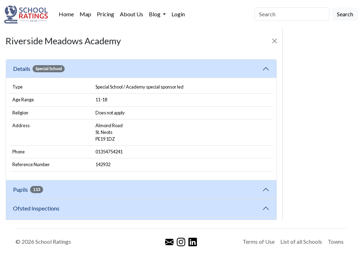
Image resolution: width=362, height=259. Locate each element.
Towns (336, 241)
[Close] (274, 41)
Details (39, 68)
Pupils (28, 189)
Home (66, 14)
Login (178, 14)
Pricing (105, 14)
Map (85, 14)
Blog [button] (155, 14)
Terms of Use (259, 241)
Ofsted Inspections (37, 208)
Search (345, 14)
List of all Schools (301, 241)
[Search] (292, 14)
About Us (131, 14)
